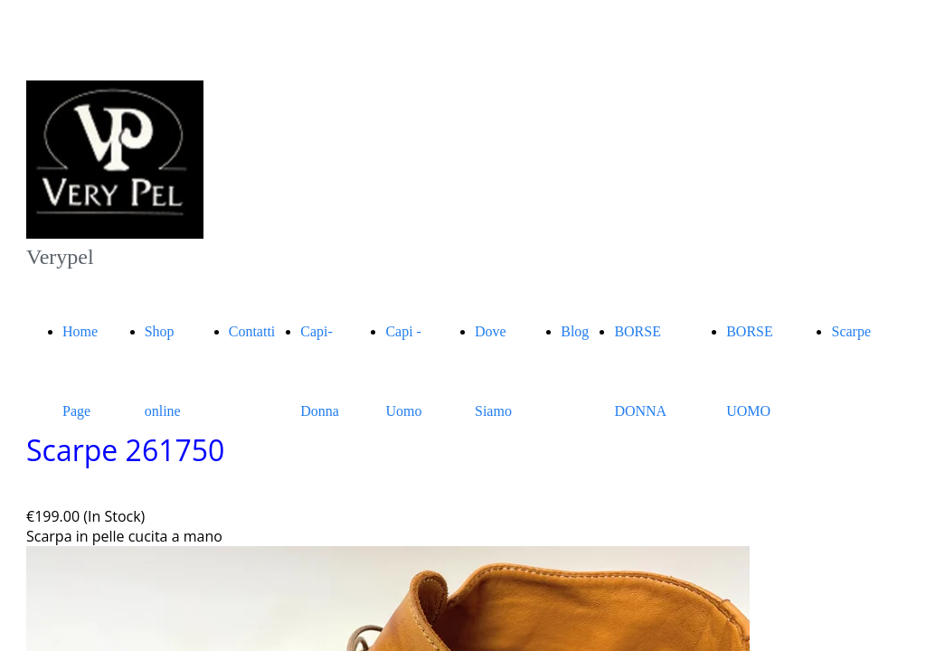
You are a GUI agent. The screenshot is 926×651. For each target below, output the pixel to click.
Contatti (252, 331)
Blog (575, 331)
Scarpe (851, 331)
